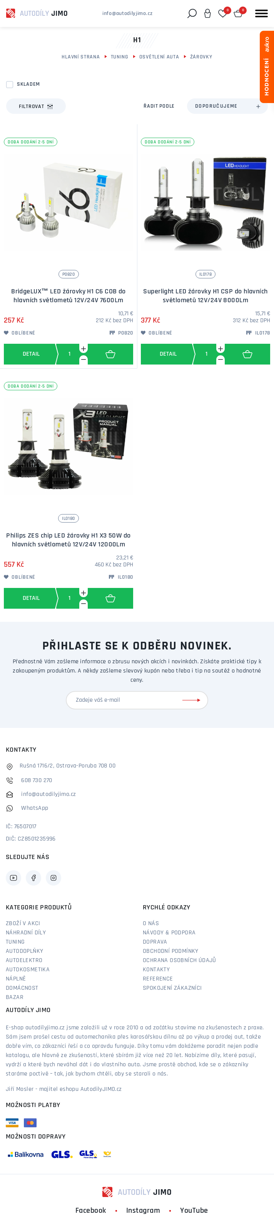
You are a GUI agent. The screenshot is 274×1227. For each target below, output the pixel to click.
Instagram (143, 1211)
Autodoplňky (24, 951)
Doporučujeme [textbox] (216, 106)
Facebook (90, 1211)
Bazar (14, 997)
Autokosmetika (28, 970)
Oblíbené (19, 333)
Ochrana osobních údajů (179, 960)
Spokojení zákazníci (172, 988)
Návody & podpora (169, 933)
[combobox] (227, 106)
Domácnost (22, 988)
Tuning (120, 57)
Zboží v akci (23, 924)
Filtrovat (36, 106)
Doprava (155, 942)
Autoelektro (24, 960)
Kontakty (156, 970)
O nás (151, 924)
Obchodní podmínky (171, 951)
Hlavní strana (81, 57)
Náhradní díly (26, 933)
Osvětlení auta (159, 57)
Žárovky (201, 57)
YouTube (194, 1211)
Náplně (16, 979)
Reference (158, 979)
